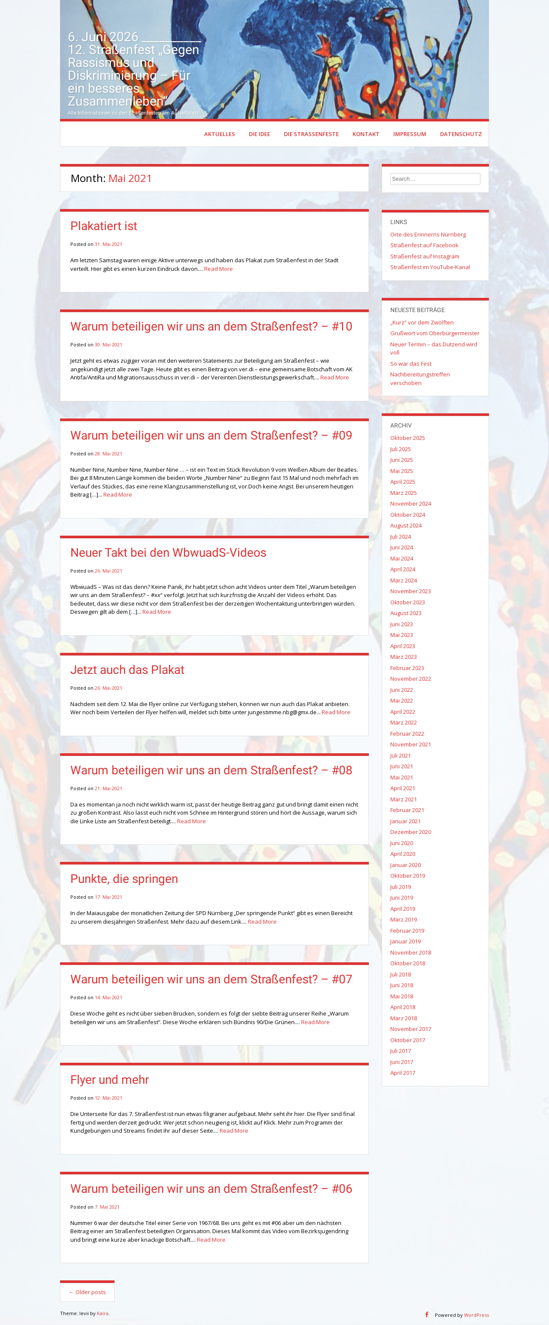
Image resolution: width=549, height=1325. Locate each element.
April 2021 (402, 790)
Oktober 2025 (407, 439)
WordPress (476, 1316)
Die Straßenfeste (311, 135)
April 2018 (402, 1009)
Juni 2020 (401, 844)
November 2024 (410, 505)
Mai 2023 (401, 636)
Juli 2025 (400, 450)
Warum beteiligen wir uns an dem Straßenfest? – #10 (211, 328)
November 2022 (410, 680)
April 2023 (402, 647)
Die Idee (259, 135)
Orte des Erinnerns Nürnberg (428, 236)
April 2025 (402, 483)
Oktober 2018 (407, 965)
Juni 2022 (401, 691)
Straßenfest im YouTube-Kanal (430, 269)
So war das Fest (410, 365)
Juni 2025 (401, 461)
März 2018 (403, 1019)
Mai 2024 (401, 560)
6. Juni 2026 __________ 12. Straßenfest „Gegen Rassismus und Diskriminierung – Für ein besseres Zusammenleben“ (135, 70)
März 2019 (403, 921)
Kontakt (366, 135)
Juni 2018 (401, 987)
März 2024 (403, 581)
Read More (218, 270)
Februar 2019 (407, 932)
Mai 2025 (401, 472)
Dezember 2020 (410, 833)
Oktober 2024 (407, 516)
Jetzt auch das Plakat (127, 671)
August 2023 (406, 615)
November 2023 (410, 593)
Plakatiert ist (103, 228)
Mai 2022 (401, 702)
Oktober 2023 (407, 603)
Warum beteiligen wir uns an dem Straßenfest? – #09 (211, 437)
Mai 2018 (401, 997)
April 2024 (402, 571)
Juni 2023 (401, 625)
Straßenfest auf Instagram (424, 257)
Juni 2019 (401, 899)
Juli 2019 (400, 888)
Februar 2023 (407, 669)
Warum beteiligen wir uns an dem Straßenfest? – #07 (211, 981)
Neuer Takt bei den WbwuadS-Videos (168, 554)
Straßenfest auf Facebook (424, 247)
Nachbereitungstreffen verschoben (420, 380)
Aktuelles (219, 135)
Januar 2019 (405, 943)
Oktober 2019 (407, 877)
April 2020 (402, 855)
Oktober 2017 (407, 1041)
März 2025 (403, 494)
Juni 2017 (401, 1063)
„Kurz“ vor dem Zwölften (422, 323)
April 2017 (402, 1074)
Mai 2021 (401, 778)
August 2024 (406, 527)
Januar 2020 (405, 866)
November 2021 (410, 746)
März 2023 (403, 658)
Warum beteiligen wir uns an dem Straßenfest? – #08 (211, 771)
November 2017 (410, 1030)
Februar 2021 (407, 812)
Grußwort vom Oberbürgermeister (435, 335)
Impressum (409, 135)
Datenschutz (461, 135)
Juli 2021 (400, 757)
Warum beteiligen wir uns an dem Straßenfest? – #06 (211, 1190)
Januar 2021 (405, 822)
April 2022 (402, 713)
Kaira (103, 1315)
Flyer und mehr (109, 1081)
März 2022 (403, 724)
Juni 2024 (401, 549)
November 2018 (410, 954)
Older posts (87, 1294)
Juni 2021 (401, 768)
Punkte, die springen (124, 880)
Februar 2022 (407, 735)
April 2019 (402, 910)
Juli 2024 (400, 538)
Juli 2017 (400, 1052)
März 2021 (403, 800)
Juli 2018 (400, 975)
